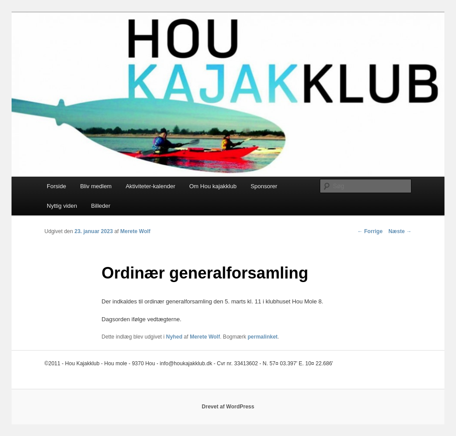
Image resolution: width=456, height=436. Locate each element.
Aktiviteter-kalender (150, 186)
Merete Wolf (135, 231)
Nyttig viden (62, 205)
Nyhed (174, 337)
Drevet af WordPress (228, 407)
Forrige (370, 231)
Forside (56, 186)
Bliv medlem (96, 186)
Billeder (100, 205)
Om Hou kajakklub (212, 186)
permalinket (262, 337)
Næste (399, 231)
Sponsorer (264, 186)
